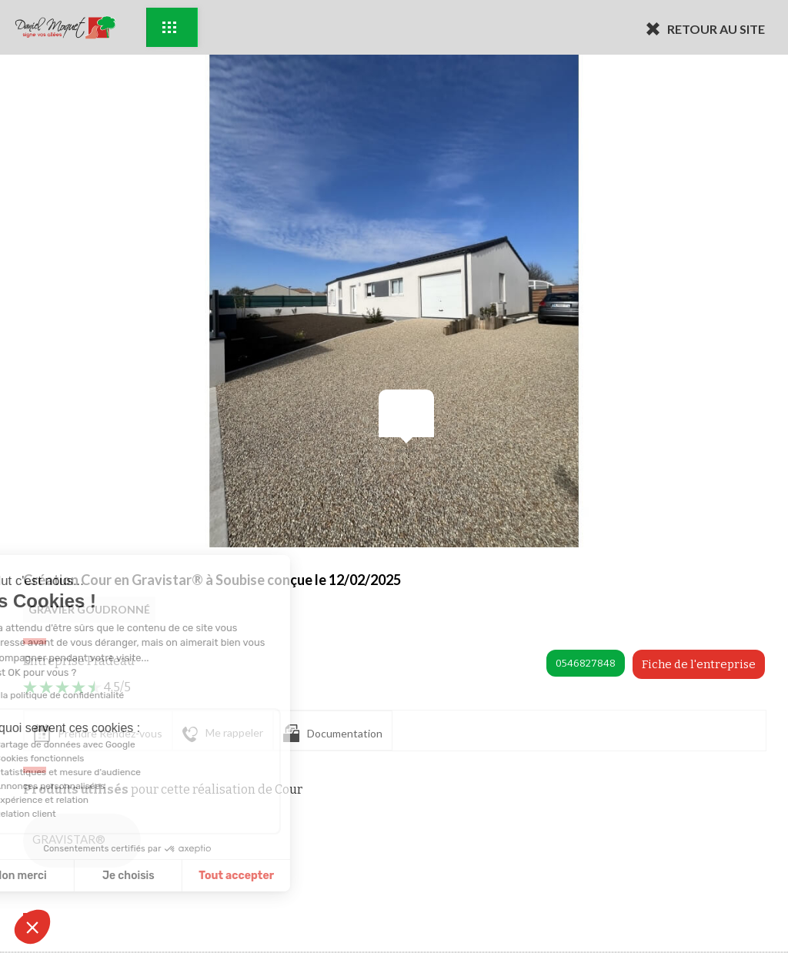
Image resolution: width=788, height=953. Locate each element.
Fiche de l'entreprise (699, 664)
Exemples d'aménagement (169, 27)
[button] (32, 926)
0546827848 (586, 663)
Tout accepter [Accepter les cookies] (161, 875)
